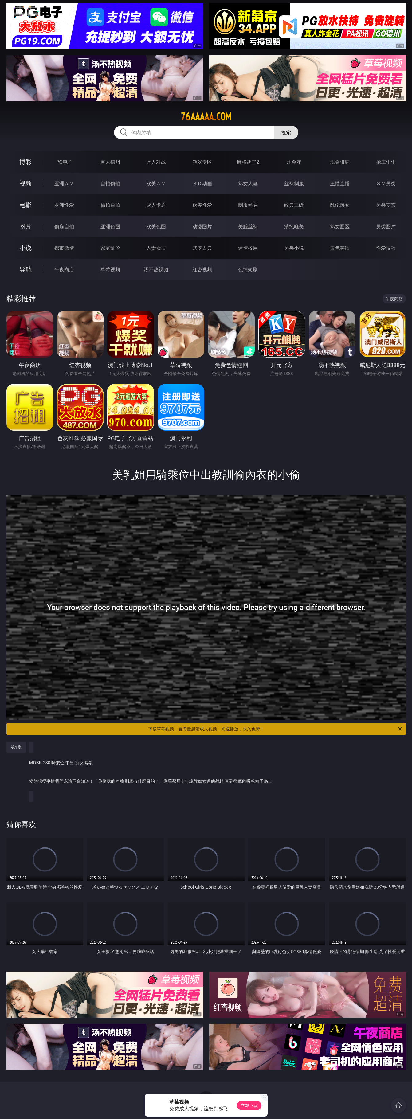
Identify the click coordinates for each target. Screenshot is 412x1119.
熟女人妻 (248, 183)
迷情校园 (248, 248)
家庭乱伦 (110, 248)
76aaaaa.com (206, 117)
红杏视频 (202, 269)
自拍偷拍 (110, 183)
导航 (25, 269)
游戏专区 (202, 161)
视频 (25, 183)
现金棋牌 (340, 161)
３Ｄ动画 (202, 183)
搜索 (286, 132)
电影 (25, 205)
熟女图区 (340, 226)
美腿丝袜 (248, 226)
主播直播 (340, 183)
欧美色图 (156, 226)
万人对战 (156, 161)
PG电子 (64, 161)
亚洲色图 (110, 226)
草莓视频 (110, 269)
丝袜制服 (294, 183)
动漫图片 (202, 226)
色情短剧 (248, 269)
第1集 (16, 747)
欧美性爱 (202, 204)
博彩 (25, 162)
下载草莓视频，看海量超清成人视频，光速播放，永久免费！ (275, 729)
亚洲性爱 (64, 204)
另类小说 (294, 248)
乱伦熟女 (340, 204)
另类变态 (386, 204)
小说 (25, 248)
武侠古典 (202, 248)
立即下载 (249, 1105)
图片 (25, 226)
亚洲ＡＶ (64, 183)
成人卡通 (156, 204)
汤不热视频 (156, 269)
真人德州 (110, 161)
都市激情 (64, 248)
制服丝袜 (248, 204)
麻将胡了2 (248, 161)
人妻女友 (156, 248)
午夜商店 (64, 269)
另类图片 (386, 226)
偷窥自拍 (64, 226)
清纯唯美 (294, 226)
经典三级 (294, 204)
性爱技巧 (386, 248)
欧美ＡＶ (156, 183)
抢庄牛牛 (386, 161)
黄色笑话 (340, 248)
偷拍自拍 (110, 204)
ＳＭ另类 (386, 183)
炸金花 (294, 161)
